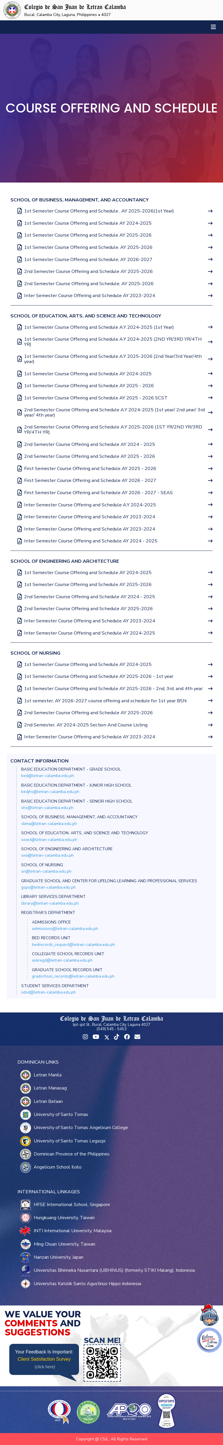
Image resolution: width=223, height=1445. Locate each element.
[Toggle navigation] (213, 27)
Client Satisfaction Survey (44, 1359)
